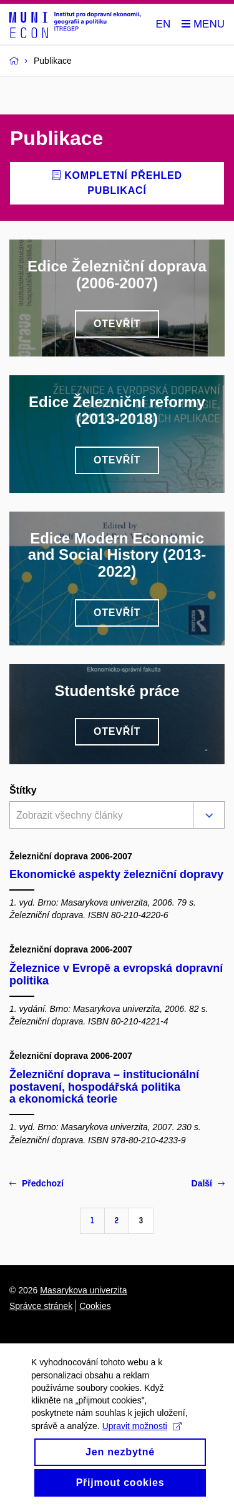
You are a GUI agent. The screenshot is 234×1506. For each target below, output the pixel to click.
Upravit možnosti (142, 1451)
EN (163, 24)
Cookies (95, 1306)
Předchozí (36, 1183)
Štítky (23, 790)
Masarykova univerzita (83, 1290)
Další (208, 1183)
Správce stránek (40, 1306)
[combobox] (98, 816)
